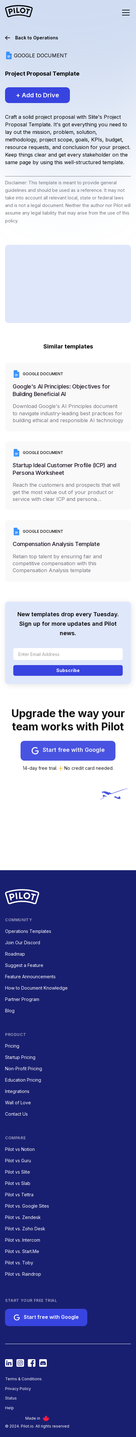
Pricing (12, 1046)
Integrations (17, 1091)
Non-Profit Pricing (23, 1068)
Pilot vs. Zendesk (23, 1217)
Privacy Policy (18, 1389)
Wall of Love (18, 1102)
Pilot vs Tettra (19, 1194)
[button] (122, 12)
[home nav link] (19, 12)
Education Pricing (23, 1080)
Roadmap (15, 954)
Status (11, 1398)
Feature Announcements (30, 976)
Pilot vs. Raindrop (23, 1274)
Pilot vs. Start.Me (22, 1251)
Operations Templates (28, 931)
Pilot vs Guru (18, 1160)
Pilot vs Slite (17, 1172)
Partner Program (22, 999)
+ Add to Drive (37, 95)
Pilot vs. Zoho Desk (25, 1228)
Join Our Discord (22, 942)
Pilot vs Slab (17, 1183)
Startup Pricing (20, 1057)
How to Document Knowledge (36, 988)
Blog (10, 1010)
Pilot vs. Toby (19, 1262)
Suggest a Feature (24, 965)
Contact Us (16, 1114)
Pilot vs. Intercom (22, 1240)
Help (9, 1408)
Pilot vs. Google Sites (27, 1206)
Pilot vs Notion (20, 1149)
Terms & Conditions (23, 1379)
